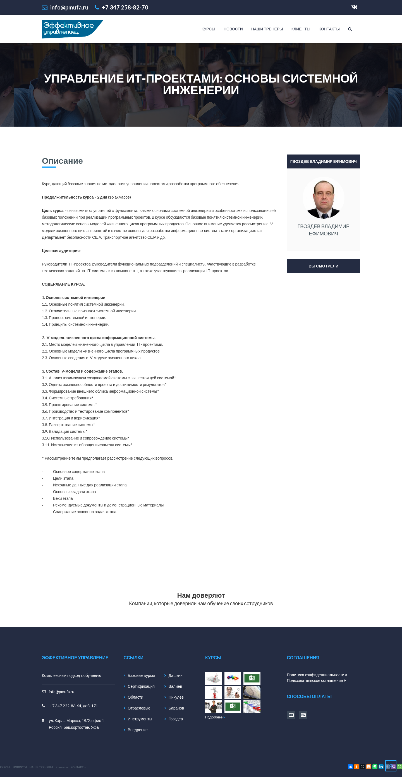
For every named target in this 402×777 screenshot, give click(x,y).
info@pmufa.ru (61, 691)
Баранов (176, 708)
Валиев (175, 686)
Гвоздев (176, 718)
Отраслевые (139, 708)
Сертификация (141, 686)
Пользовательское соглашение (316, 680)
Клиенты (300, 28)
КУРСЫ (208, 28)
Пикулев (176, 697)
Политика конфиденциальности (317, 674)
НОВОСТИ (233, 28)
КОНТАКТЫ (329, 28)
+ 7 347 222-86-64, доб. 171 (73, 705)
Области (135, 697)
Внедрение (138, 729)
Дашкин (176, 675)
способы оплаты (309, 696)
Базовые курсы (141, 675)
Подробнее (215, 717)
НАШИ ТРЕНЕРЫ (267, 28)
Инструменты (140, 718)
